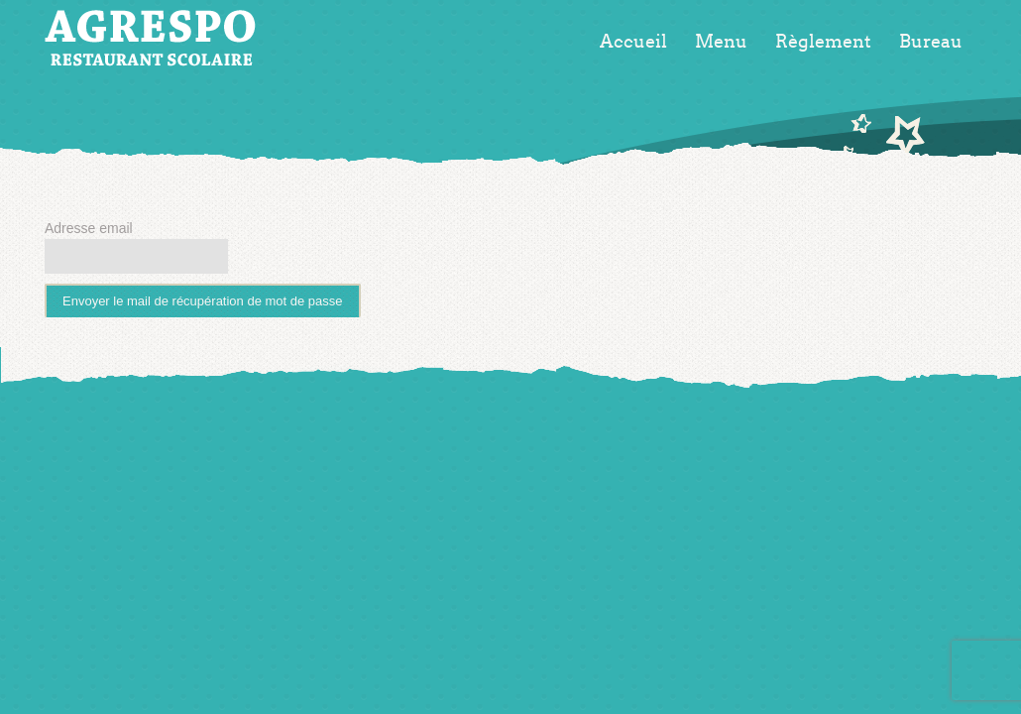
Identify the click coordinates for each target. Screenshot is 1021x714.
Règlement (823, 42)
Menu (721, 42)
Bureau (931, 42)
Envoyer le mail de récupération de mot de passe (202, 301)
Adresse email (89, 228)
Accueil (633, 42)
